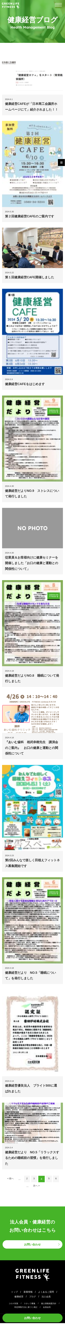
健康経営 (17, 1297)
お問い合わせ (32, 1317)
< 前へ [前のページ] (9, 1179)
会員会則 (48, 1308)
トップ (12, 1292)
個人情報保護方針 (49, 1304)
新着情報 (27, 1292)
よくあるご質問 (47, 1292)
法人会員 (47, 1297)
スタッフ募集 (29, 1304)
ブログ (32, 1297)
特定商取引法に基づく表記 (25, 1308)
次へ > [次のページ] (36, 1186)
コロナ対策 (12, 1304)
